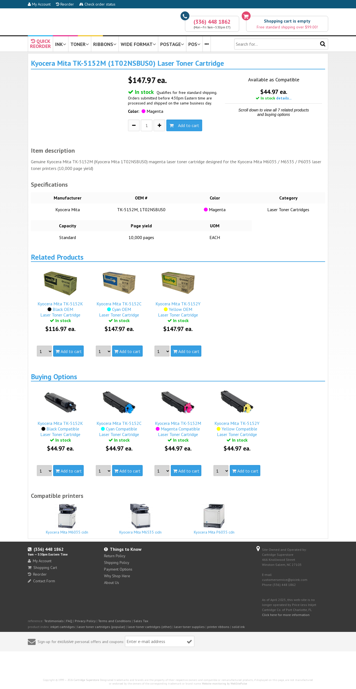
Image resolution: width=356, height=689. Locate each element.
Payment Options (118, 569)
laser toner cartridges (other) (150, 627)
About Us (111, 582)
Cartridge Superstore (86, 680)
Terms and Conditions (114, 621)
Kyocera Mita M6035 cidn (67, 519)
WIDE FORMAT (138, 44)
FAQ (69, 621)
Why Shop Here (117, 575)
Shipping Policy (116, 562)
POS (194, 44)
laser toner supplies (189, 627)
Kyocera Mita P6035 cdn (214, 519)
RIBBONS (105, 44)
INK (60, 44)
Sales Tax (141, 621)
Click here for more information (286, 615)
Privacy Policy (85, 621)
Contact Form (41, 580)
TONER (79, 44)
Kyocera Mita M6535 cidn (141, 519)
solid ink (238, 627)
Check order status (97, 4)
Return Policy (114, 555)
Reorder (65, 4)
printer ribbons (218, 627)
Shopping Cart (42, 567)
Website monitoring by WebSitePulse (224, 683)
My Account (39, 4)
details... (283, 98)
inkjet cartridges (62, 627)
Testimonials (54, 621)
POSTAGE (172, 44)
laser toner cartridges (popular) (101, 627)
